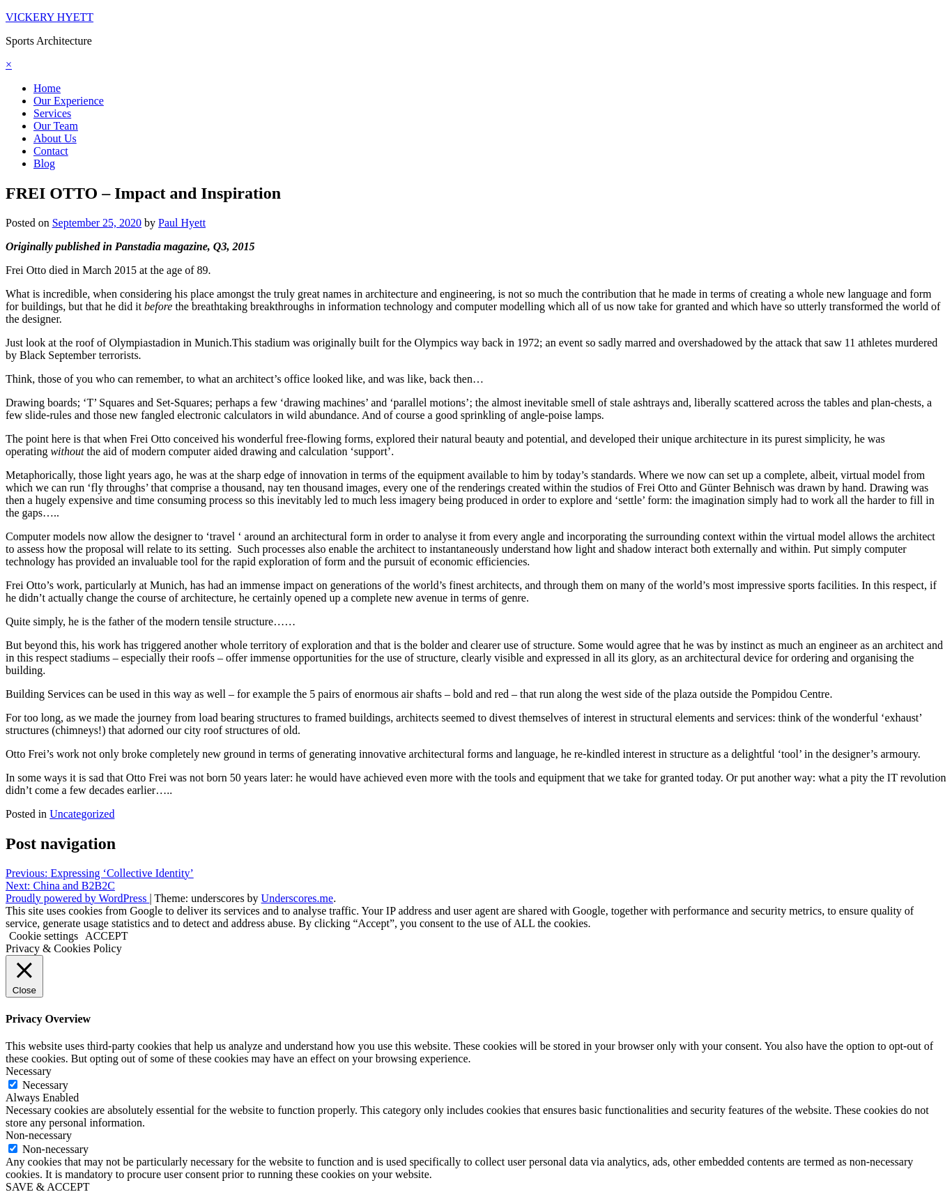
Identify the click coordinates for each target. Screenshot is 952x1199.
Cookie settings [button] (43, 936)
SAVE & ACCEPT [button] (48, 1187)
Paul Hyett (182, 223)
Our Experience (68, 101)
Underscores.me (297, 898)
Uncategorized (81, 814)
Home (47, 88)
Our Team (55, 126)
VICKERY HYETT (49, 17)
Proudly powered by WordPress (77, 898)
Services (52, 113)
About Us (55, 138)
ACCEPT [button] (106, 936)
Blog (44, 163)
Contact (50, 151)
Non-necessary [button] (39, 1135)
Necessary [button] (29, 1071)
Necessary (45, 1085)
